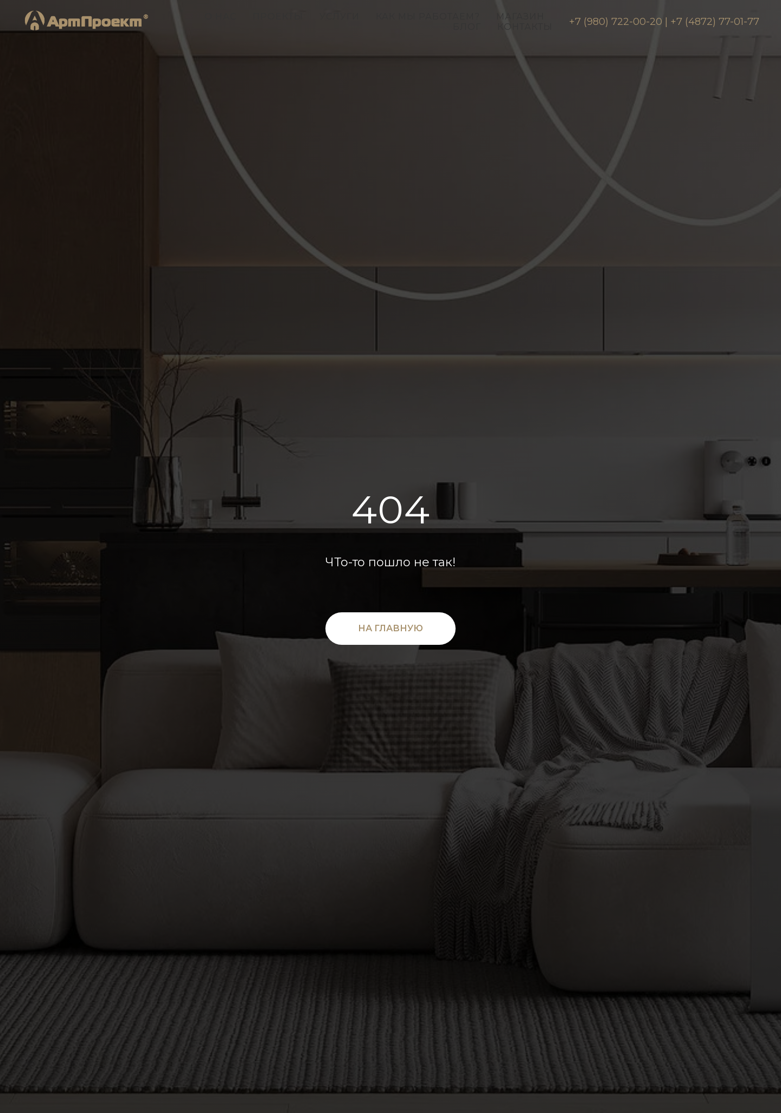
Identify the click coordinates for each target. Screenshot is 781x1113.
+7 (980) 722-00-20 (615, 22)
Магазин (520, 16)
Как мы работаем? (428, 16)
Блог (467, 27)
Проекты (278, 16)
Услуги (339, 16)
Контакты (525, 27)
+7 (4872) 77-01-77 (714, 22)
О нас (220, 16)
